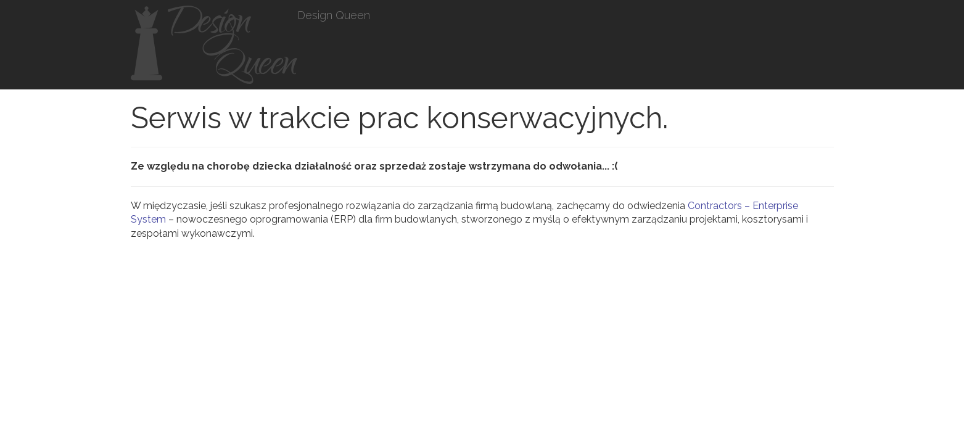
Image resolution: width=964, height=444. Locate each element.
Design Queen (333, 15)
